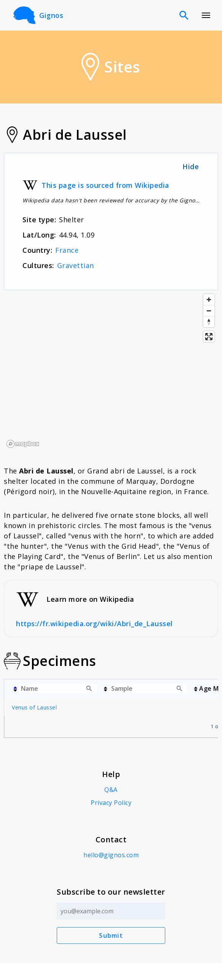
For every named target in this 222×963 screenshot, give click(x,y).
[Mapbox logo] (23, 443)
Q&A (111, 789)
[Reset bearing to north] (208, 321)
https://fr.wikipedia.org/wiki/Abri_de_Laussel (94, 623)
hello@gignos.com (111, 855)
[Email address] (111, 911)
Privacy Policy (111, 802)
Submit (111, 935)
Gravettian (75, 265)
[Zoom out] (208, 310)
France (66, 250)
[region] (111, 370)
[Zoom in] (208, 299)
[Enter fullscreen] (208, 336)
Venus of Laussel (34, 707)
